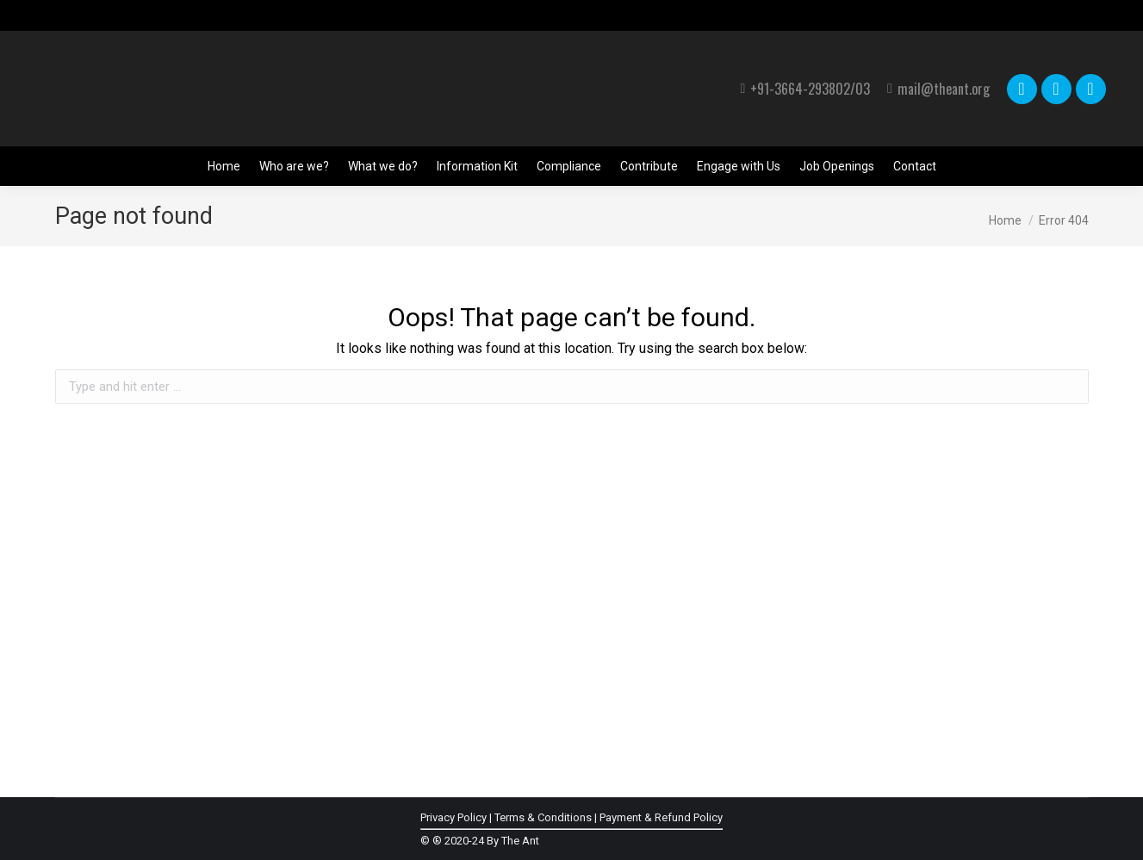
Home (1005, 220)
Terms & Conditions (543, 817)
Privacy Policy (453, 817)
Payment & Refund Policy (661, 817)
